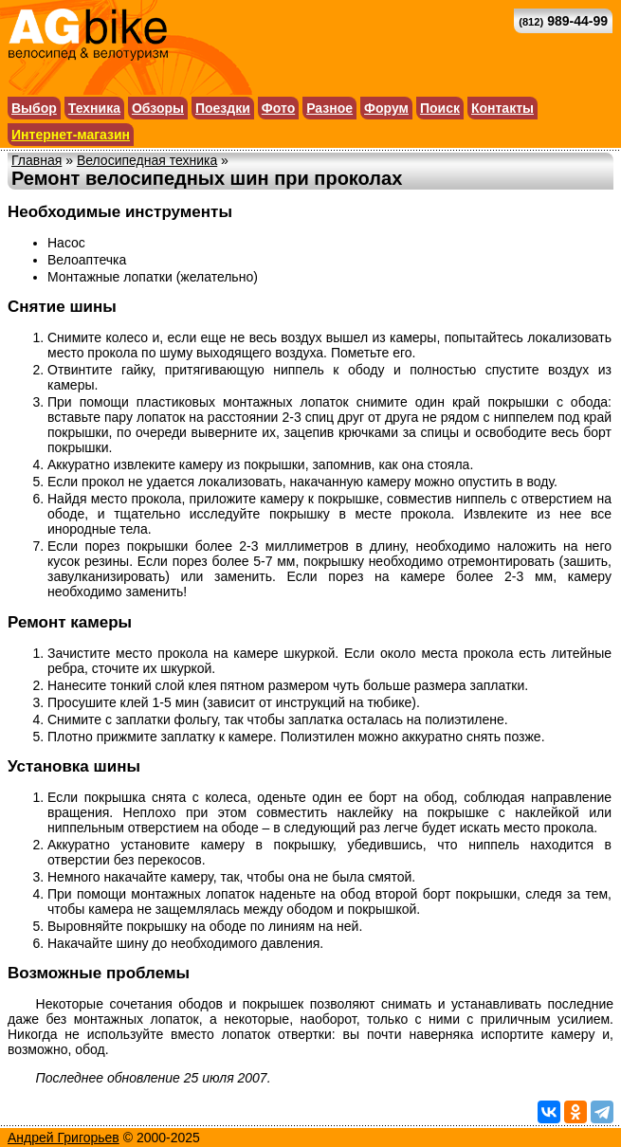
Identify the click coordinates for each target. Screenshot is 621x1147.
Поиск (440, 108)
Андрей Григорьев (63, 1137)
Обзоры (158, 108)
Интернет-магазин (70, 134)
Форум (386, 108)
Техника (94, 108)
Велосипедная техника (147, 160)
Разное (329, 108)
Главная (36, 160)
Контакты (502, 108)
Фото (278, 108)
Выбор (34, 108)
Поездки (222, 108)
